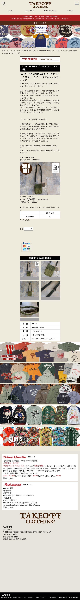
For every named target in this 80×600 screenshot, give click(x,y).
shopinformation (6, 598)
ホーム (4, 51)
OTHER (70, 11)
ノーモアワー (14, 51)
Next (77, 36)
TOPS (10, 11)
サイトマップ (40, 598)
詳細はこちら (8, 478)
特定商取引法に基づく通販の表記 (24, 598)
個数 (21, 229)
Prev (3, 36)
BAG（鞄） (33, 51)
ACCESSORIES (50, 11)
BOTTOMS (30, 11)
